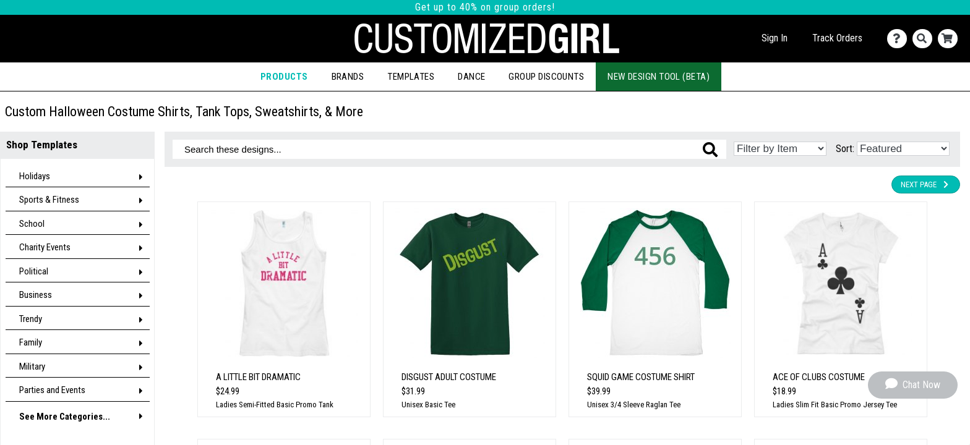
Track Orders (837, 38)
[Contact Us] (899, 38)
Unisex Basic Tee (428, 404)
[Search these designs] (449, 149)
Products (284, 76)
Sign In (775, 38)
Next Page (926, 184)
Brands (348, 76)
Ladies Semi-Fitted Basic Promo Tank (274, 404)
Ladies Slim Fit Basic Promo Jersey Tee (835, 404)
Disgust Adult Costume (448, 377)
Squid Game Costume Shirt (641, 377)
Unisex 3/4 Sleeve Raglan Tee (633, 404)
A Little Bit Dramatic (258, 377)
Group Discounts (546, 76)
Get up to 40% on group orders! (485, 7)
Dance (471, 76)
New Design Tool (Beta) (658, 76)
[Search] (925, 38)
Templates (410, 76)
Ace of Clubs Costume (819, 377)
